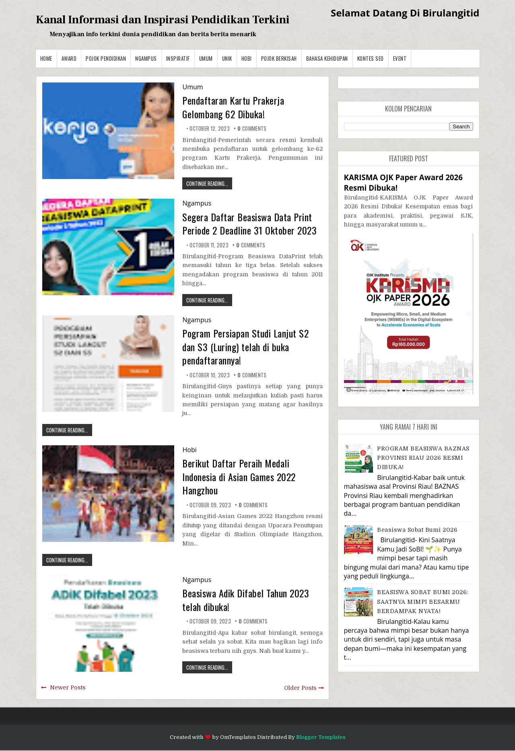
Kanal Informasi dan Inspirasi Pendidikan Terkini (163, 19)
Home (46, 58)
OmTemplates (238, 737)
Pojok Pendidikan (106, 58)
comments (251, 128)
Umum (206, 58)
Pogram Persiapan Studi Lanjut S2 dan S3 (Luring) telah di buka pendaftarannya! (245, 346)
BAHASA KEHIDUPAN (327, 58)
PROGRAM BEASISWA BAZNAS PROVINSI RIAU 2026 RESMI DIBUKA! (423, 458)
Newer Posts (68, 687)
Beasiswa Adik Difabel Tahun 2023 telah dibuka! (245, 600)
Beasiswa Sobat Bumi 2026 (417, 530)
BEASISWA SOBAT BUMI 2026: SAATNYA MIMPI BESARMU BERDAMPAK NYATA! (422, 601)
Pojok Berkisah (279, 58)
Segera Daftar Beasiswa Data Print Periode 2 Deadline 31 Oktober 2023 (249, 224)
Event (400, 58)
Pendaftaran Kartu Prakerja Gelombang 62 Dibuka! (233, 107)
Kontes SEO (370, 58)
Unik (227, 58)
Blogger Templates (321, 737)
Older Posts (300, 688)
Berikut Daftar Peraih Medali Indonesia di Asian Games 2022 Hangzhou (239, 476)
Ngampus (146, 58)
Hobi (246, 58)
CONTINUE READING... (207, 183)
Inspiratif (178, 58)
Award (69, 58)
